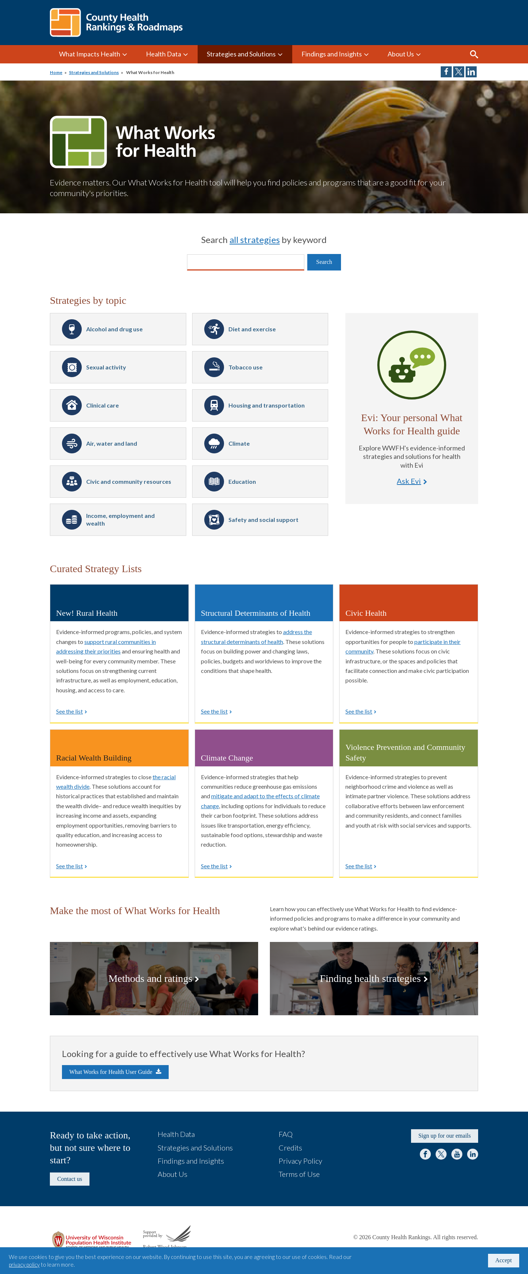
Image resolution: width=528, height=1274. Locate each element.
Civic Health (365, 613)
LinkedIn (472, 1154)
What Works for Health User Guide (110, 1072)
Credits (290, 1147)
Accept (503, 1260)
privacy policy (24, 1264)
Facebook (425, 1154)
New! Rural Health (86, 613)
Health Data (163, 54)
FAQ (286, 1134)
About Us (401, 54)
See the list (69, 711)
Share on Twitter (458, 71)
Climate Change (227, 757)
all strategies (255, 239)
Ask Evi (411, 365)
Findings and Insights (331, 54)
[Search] (245, 262)
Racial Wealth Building (94, 757)
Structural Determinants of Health (256, 613)
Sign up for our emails (444, 1136)
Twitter (441, 1154)
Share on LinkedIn (471, 71)
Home (56, 72)
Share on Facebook (446, 71)
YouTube (456, 1154)
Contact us (69, 1179)
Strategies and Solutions (241, 54)
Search (474, 54)
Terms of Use (299, 1174)
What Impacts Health (89, 54)
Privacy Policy (300, 1160)
